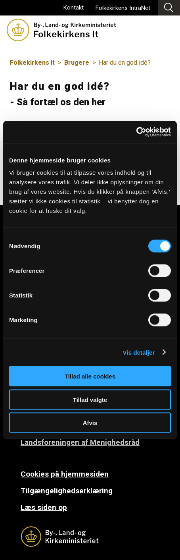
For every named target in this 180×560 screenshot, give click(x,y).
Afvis (90, 422)
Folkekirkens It (32, 62)
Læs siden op (44, 507)
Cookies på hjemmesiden (65, 474)
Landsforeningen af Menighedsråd (80, 442)
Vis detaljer (139, 352)
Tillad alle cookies (90, 376)
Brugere (76, 62)
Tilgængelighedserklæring (67, 490)
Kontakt (73, 7)
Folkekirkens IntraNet (123, 8)
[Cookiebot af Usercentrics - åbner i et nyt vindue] (136, 132)
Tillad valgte (90, 399)
